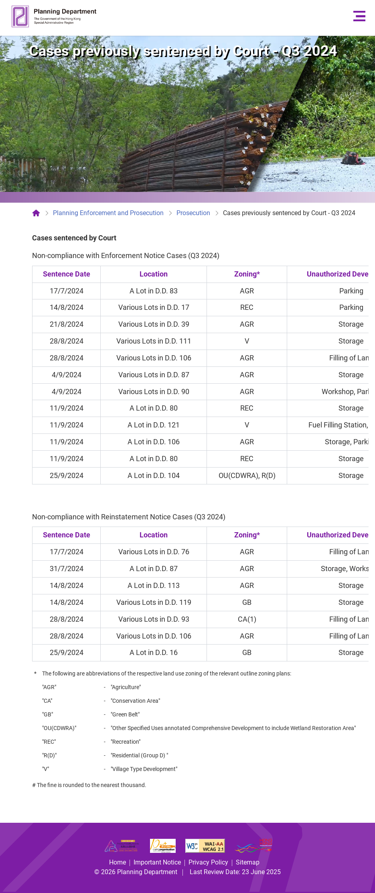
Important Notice (157, 862)
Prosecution (193, 213)
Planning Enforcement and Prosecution (108, 213)
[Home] (36, 213)
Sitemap (247, 862)
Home (117, 862)
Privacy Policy (208, 862)
